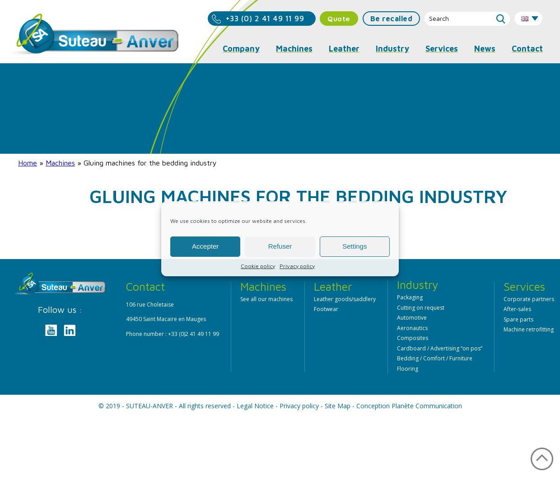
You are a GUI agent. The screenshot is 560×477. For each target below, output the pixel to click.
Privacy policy (297, 266)
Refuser (280, 246)
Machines (60, 163)
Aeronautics (412, 328)
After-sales (517, 309)
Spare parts (518, 319)
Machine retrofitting (529, 329)
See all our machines (266, 299)
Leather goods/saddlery (345, 299)
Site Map (337, 405)
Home (27, 163)
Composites (412, 338)
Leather (344, 48)
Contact (527, 48)
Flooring (407, 369)
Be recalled (391, 18)
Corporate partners (529, 299)
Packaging (410, 297)
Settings (354, 246)
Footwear (326, 309)
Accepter (205, 246)
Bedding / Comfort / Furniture (434, 358)
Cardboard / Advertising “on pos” (439, 348)
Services (441, 48)
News (484, 48)
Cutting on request (420, 308)
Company (241, 48)
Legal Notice (255, 405)
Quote (338, 18)
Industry (392, 48)
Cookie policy (258, 266)
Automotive (412, 317)
